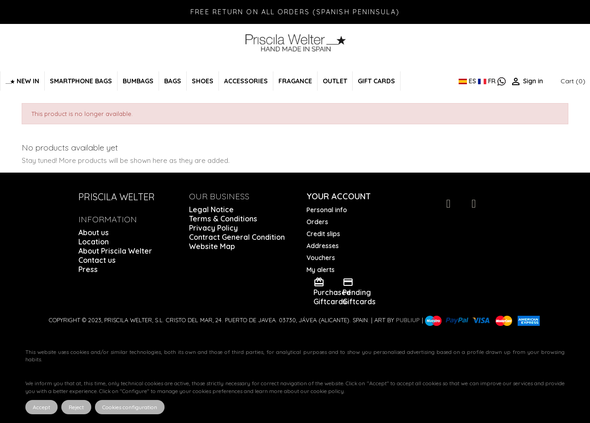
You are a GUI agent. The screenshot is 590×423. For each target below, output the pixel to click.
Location (93, 241)
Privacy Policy (213, 227)
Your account (339, 196)
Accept (41, 407)
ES (468, 81)
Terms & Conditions (223, 218)
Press (88, 269)
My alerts (321, 270)
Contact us (97, 260)
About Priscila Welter (115, 250)
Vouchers (321, 258)
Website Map (212, 246)
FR (487, 81)
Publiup (408, 320)
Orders (317, 222)
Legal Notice (211, 209)
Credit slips (323, 234)
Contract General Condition (237, 237)
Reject (76, 407)
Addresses (323, 246)
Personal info (327, 210)
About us (93, 232)
